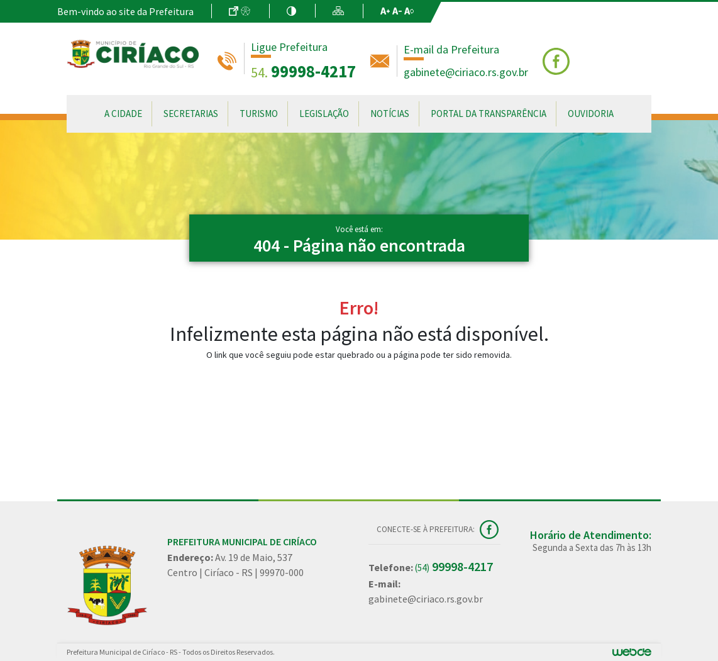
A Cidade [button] (123, 113)
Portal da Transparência (488, 113)
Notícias (389, 113)
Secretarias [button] (190, 113)
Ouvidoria (591, 113)
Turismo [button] (259, 113)
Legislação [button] (324, 113)
